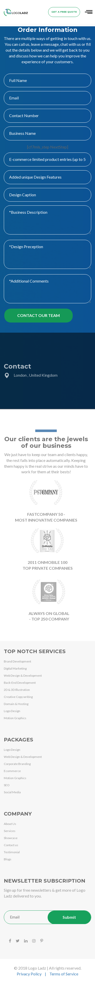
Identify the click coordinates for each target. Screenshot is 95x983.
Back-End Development (20, 683)
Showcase (10, 838)
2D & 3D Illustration (17, 690)
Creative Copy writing (18, 697)
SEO (7, 785)
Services (9, 831)
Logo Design (12, 711)
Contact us (11, 845)
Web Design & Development (23, 675)
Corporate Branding (17, 764)
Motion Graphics (15, 718)
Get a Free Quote (64, 11)
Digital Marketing (15, 668)
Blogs (7, 859)
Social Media (12, 792)
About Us (10, 824)
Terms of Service (63, 973)
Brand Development (17, 661)
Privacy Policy (29, 973)
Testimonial (12, 852)
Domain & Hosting (16, 704)
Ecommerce (12, 771)
